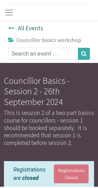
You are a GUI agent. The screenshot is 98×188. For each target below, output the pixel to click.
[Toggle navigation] (9, 13)
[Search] (84, 54)
